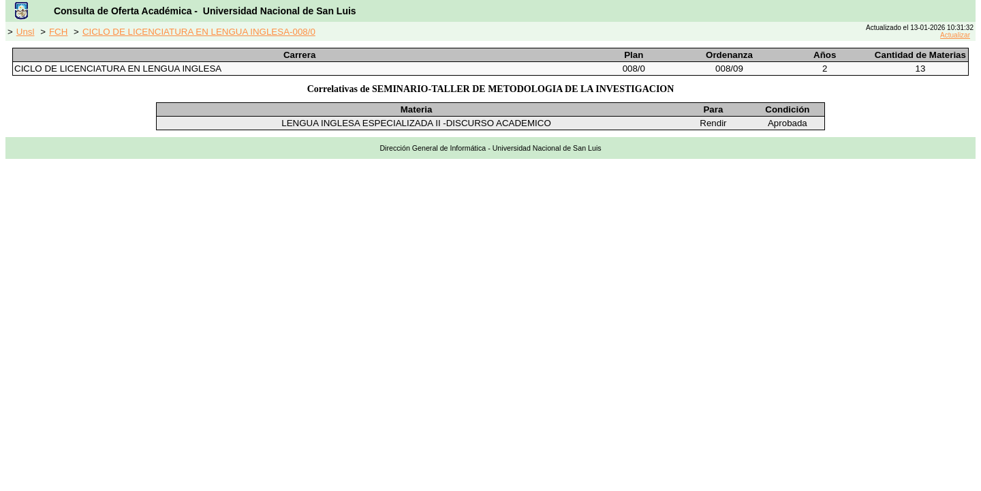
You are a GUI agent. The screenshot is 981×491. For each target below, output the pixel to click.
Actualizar (955, 35)
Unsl (25, 32)
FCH (58, 32)
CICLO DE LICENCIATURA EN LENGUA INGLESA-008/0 (198, 32)
